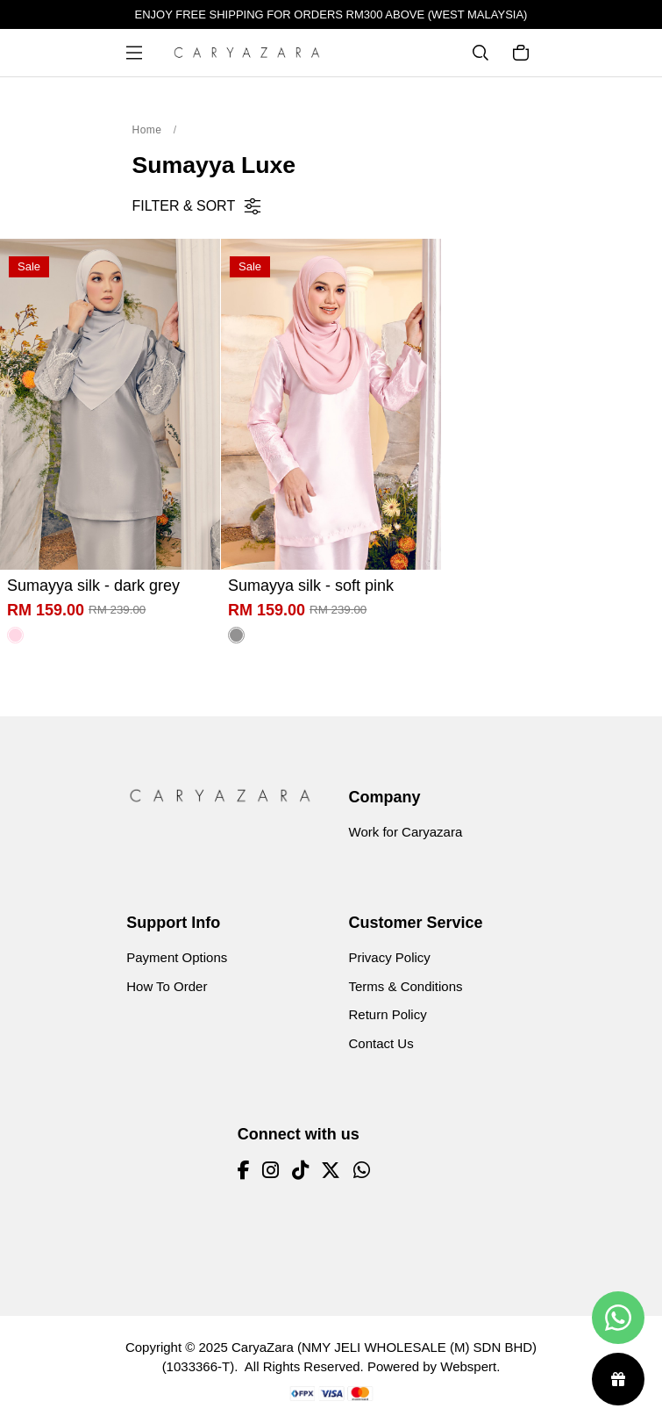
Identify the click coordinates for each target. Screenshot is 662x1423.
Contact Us (381, 1043)
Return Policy (388, 1014)
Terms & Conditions (406, 986)
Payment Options (176, 957)
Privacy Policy (390, 957)
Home (147, 130)
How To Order (166, 986)
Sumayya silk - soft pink (311, 585)
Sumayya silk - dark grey (93, 585)
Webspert (468, 1366)
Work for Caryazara (406, 831)
